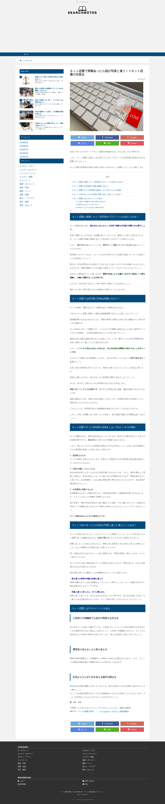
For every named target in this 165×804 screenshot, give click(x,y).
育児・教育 (24, 202)
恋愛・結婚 (77, 702)
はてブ (82, 143)
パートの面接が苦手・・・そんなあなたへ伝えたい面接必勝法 (103, 711)
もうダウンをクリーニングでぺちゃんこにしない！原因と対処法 (104, 708)
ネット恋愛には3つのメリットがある (87, 198)
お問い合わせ (88, 781)
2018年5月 (24, 157)
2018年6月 (24, 153)
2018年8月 (24, 146)
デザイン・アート (24, 757)
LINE (107, 143)
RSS (85, 784)
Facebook (107, 137)
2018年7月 (24, 150)
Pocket (132, 143)
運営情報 (22, 784)
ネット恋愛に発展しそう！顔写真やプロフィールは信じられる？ (98, 182)
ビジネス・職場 (26, 177)
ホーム (26, 54)
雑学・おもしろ (26, 205)
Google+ (132, 137)
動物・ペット (25, 191)
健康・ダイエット (27, 184)
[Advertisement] (82, 35)
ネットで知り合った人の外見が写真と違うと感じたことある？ (97, 194)
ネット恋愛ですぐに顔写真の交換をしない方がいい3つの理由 (96, 190)
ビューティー (25, 180)
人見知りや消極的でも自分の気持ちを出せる (91, 201)
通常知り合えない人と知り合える (87, 204)
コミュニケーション (28, 173)
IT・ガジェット (23, 750)
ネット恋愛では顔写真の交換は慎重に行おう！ (91, 186)
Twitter (82, 137)
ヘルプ (21, 781)
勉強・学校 (24, 187)
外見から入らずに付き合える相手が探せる (90, 207)
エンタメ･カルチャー (28, 170)
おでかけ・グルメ (27, 166)
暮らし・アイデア (27, 198)
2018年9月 (24, 142)
